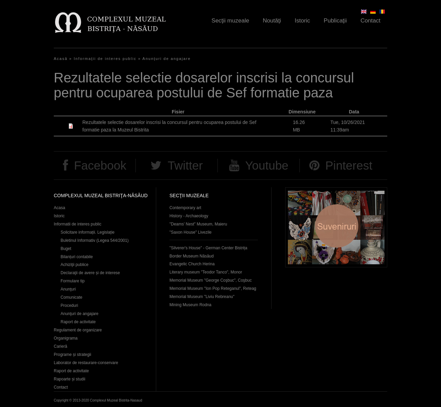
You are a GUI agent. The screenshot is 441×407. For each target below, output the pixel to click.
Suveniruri (336, 227)
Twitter (185, 165)
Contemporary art (185, 207)
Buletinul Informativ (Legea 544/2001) (95, 240)
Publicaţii (335, 20)
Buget (66, 248)
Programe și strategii (72, 354)
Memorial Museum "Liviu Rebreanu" (201, 296)
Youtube (266, 165)
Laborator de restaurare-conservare (86, 362)
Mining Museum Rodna (190, 304)
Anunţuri (68, 289)
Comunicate (71, 297)
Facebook (100, 165)
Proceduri (69, 305)
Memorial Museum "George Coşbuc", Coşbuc (210, 280)
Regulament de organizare (78, 330)
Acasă (61, 59)
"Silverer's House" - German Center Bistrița (208, 248)
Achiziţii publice (74, 264)
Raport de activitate (78, 321)
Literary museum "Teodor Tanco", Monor (205, 272)
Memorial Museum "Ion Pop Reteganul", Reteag (212, 288)
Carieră (60, 346)
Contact (370, 20)
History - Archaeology (188, 216)
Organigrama (66, 338)
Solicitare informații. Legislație (88, 232)
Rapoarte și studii (69, 379)
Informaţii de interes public (105, 59)
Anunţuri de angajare (167, 59)
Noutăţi (272, 20)
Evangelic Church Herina (192, 264)
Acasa (59, 207)
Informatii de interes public (77, 224)
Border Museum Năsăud (191, 256)
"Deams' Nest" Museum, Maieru (198, 224)
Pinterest (348, 165)
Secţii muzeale (230, 20)
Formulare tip (73, 281)
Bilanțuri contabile (77, 256)
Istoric (302, 20)
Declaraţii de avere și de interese (90, 272)
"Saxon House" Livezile (190, 232)
